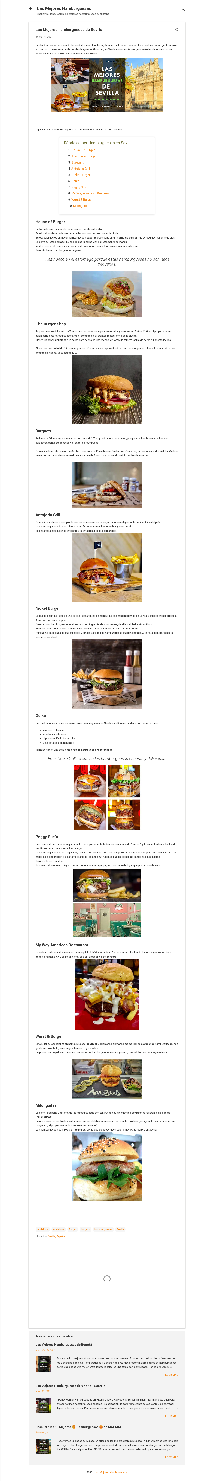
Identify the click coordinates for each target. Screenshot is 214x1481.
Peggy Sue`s (80, 187)
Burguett (77, 162)
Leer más (171, 1375)
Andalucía (58, 1229)
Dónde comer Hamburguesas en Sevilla (98, 143)
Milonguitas (81, 206)
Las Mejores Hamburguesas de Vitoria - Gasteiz (70, 1386)
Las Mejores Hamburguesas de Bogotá (64, 1344)
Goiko (75, 181)
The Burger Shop (83, 156)
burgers (85, 1229)
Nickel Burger (80, 175)
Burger (73, 1229)
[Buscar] (183, 9)
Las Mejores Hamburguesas (64, 8)
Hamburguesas (103, 1229)
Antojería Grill (80, 168)
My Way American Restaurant (91, 193)
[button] (176, 29)
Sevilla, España (56, 1236)
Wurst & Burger (82, 199)
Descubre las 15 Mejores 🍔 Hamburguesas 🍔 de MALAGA (78, 1427)
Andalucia (42, 1229)
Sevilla (120, 1229)
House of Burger (83, 150)
